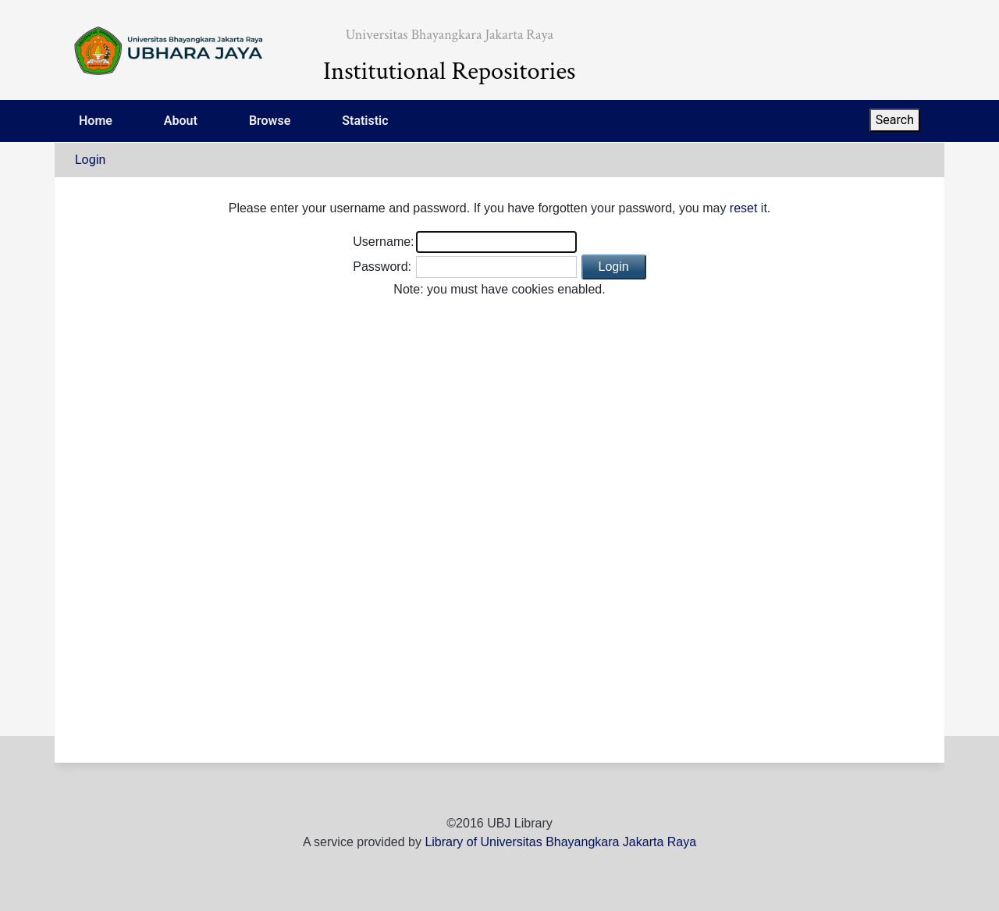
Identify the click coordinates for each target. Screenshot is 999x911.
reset (744, 208)
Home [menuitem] (95, 120)
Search (895, 119)
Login (90, 159)
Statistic (365, 120)
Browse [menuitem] (269, 120)
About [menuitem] (180, 120)
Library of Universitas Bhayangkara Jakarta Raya (560, 842)
